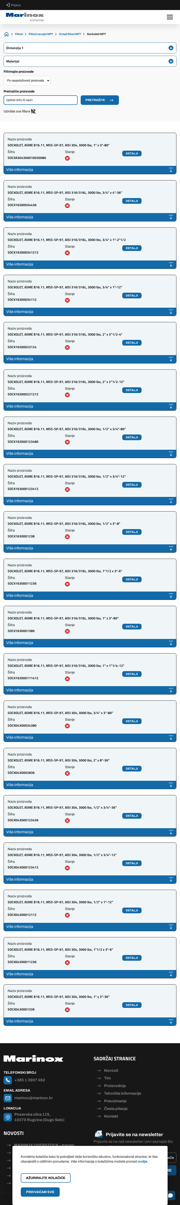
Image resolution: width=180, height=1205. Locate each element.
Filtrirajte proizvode (19, 71)
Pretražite (95, 100)
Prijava (13, 5)
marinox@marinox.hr (33, 1098)
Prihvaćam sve (40, 1192)
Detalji (132, 153)
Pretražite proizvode (19, 91)
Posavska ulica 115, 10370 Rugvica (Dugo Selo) (39, 1117)
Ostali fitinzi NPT (70, 34)
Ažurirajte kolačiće (45, 1178)
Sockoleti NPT (96, 34)
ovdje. (143, 1161)
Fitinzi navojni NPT (41, 34)
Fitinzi (19, 34)
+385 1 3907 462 (29, 1080)
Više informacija (19, 170)
